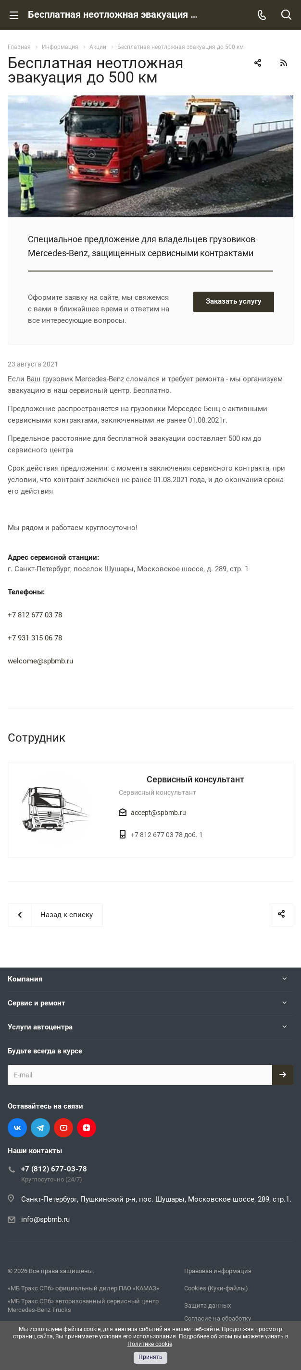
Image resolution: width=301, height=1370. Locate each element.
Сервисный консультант (195, 779)
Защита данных (207, 1305)
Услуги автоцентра (40, 1027)
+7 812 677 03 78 (35, 615)
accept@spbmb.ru (158, 812)
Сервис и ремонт (36, 1003)
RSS (283, 62)
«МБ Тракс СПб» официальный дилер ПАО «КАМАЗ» (83, 1288)
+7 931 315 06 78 (35, 638)
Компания (25, 979)
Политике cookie (149, 1344)
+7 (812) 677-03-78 (54, 1169)
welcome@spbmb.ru (40, 661)
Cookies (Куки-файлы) (216, 1288)
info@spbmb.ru (45, 1219)
